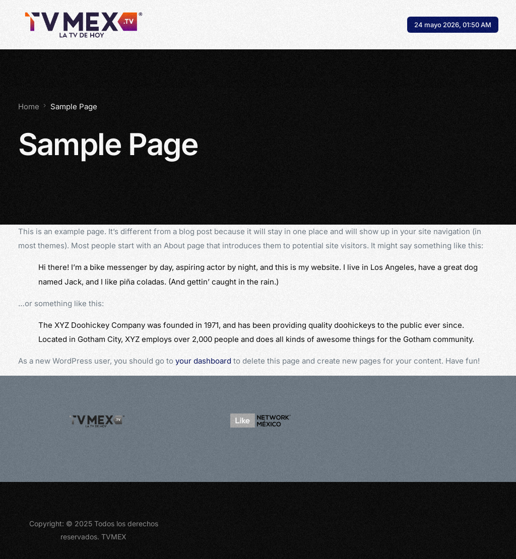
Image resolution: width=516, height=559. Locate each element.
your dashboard (203, 361)
